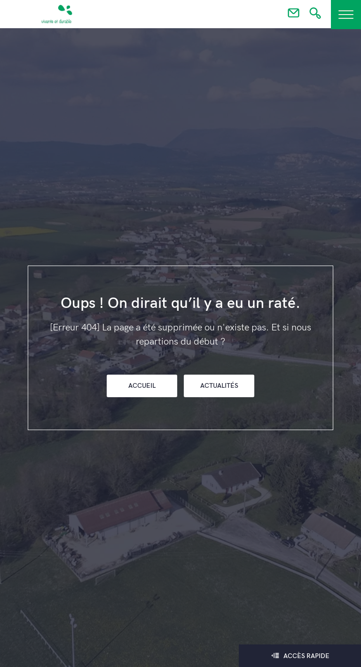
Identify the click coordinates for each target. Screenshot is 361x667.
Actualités (219, 386)
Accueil (142, 386)
